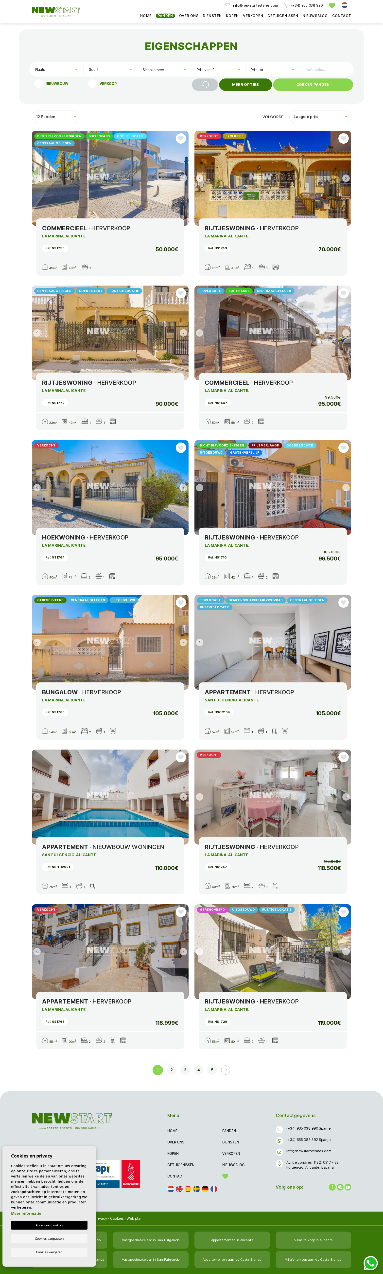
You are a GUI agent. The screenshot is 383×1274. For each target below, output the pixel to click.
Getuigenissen (282, 16)
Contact (341, 16)
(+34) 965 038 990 (303, 5)
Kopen (232, 16)
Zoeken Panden (313, 84)
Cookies (117, 1218)
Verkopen (253, 16)
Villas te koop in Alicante (313, 1240)
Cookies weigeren (49, 1252)
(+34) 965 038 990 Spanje (308, 1128)
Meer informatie (26, 1213)
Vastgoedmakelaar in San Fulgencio (150, 1240)
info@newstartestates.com (251, 5)
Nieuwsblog (315, 16)
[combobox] (56, 69)
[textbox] (57, 69)
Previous (37, 178)
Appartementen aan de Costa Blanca (232, 1259)
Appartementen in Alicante (232, 1240)
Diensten (212, 16)
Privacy (100, 1218)
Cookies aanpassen (49, 1238)
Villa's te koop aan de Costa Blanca (313, 1259)
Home (146, 16)
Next (184, 178)
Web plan (134, 1218)
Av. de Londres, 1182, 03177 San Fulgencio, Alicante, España (313, 1164)
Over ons (189, 16)
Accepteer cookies (49, 1225)
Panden (165, 16)
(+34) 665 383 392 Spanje (308, 1140)
